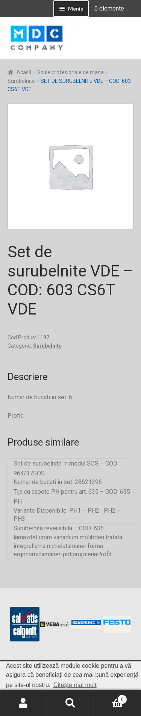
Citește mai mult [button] (75, 685)
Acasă (24, 72)
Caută (70, 703)
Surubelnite (21, 81)
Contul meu (23, 703)
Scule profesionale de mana (70, 72)
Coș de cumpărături (110, 698)
